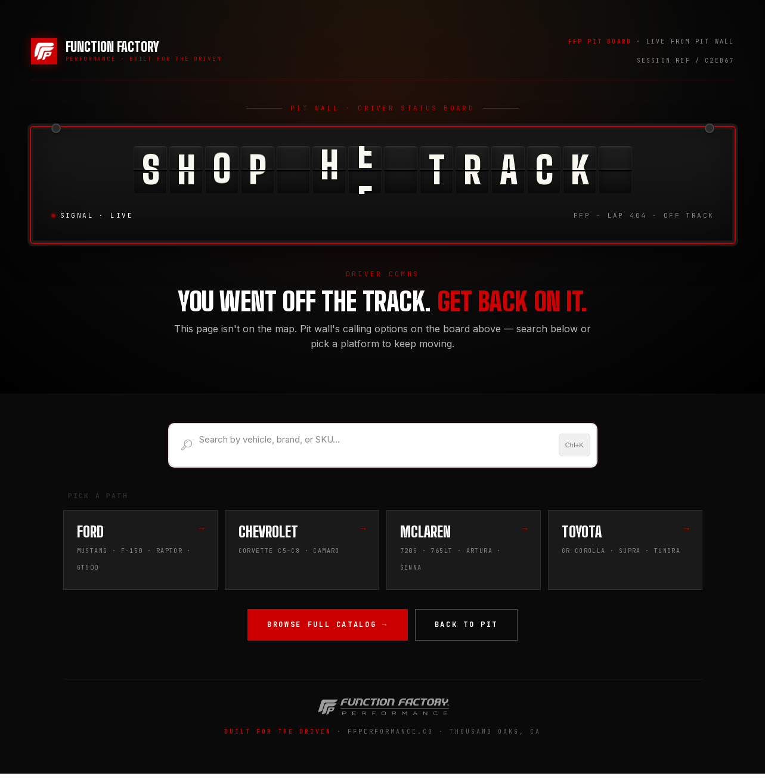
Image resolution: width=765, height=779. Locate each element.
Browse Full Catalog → (327, 627)
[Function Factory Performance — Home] (126, 51)
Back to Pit (466, 627)
